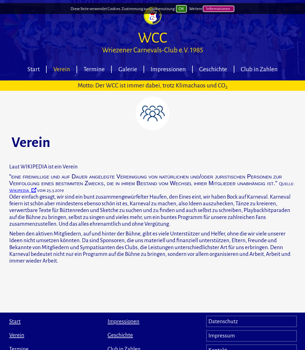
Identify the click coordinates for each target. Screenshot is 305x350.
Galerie (127, 69)
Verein (61, 69)
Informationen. (218, 13)
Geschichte (213, 69)
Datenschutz (223, 321)
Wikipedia (19, 190)
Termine (94, 69)
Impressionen (168, 69)
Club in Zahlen (259, 69)
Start (33, 69)
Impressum (221, 336)
